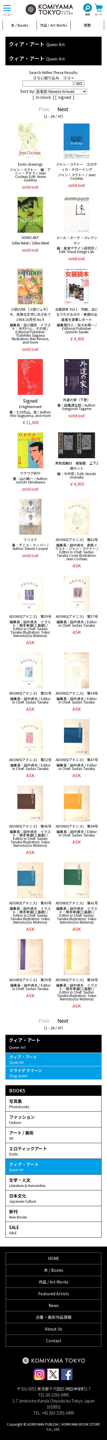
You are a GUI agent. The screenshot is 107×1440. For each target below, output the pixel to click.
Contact (53, 1340)
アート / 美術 (53, 1135)
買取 (87, 25)
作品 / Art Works (53, 25)
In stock (44, 97)
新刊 (53, 1213)
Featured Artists (53, 1293)
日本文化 (53, 1198)
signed (65, 97)
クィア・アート (53, 1059)
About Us (53, 1329)
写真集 (53, 1103)
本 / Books (19, 25)
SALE (53, 1229)
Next (62, 109)
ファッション (53, 1119)
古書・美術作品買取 (54, 1317)
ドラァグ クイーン (53, 1072)
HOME (53, 1258)
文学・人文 (53, 1182)
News (54, 1305)
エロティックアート (53, 1150)
